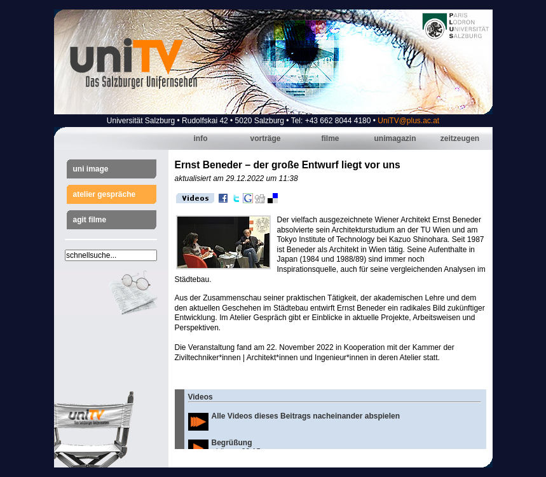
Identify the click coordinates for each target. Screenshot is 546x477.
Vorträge (265, 138)
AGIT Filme (90, 219)
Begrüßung (232, 442)
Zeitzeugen (459, 138)
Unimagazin (395, 138)
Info (201, 138)
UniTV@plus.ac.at (408, 120)
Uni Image (91, 169)
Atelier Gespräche (104, 194)
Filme (330, 138)
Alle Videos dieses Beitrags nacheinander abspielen (306, 416)
